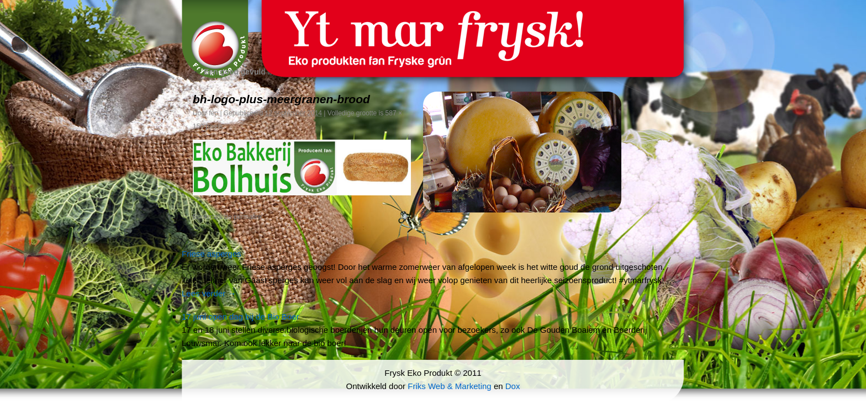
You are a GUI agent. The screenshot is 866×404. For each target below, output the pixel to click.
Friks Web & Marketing (449, 386)
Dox (512, 386)
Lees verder (209, 293)
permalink (248, 217)
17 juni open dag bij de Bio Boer (240, 316)
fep (213, 113)
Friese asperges (211, 253)
